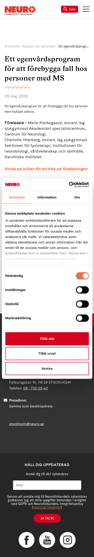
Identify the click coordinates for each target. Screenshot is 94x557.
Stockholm (12, 46)
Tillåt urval (47, 353)
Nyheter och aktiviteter (39, 46)
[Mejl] (47, 485)
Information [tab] (47, 197)
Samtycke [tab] (17, 197)
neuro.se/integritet (47, 507)
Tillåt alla (47, 339)
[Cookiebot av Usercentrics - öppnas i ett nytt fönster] (69, 185)
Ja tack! (47, 518)
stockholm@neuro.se (26, 424)
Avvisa (47, 368)
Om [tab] (77, 197)
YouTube (47, 540)
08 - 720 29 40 (35, 388)
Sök (70, 9)
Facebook (27, 540)
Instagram (68, 540)
